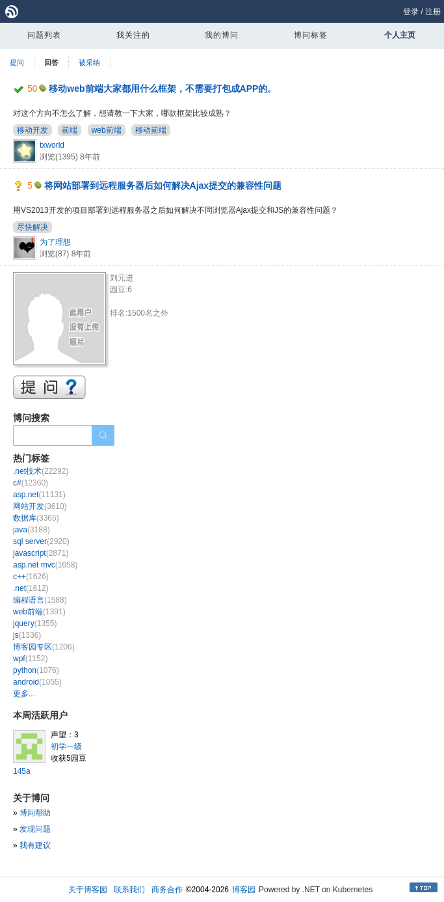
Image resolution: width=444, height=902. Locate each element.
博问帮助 (35, 812)
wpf (30, 658)
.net (31, 588)
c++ (31, 576)
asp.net (39, 494)
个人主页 (399, 35)
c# (30, 482)
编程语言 (40, 600)
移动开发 (32, 130)
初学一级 (66, 746)
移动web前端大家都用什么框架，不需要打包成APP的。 (162, 88)
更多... (24, 693)
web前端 (107, 130)
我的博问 (222, 35)
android (37, 682)
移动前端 (150, 130)
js (27, 635)
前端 (69, 130)
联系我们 (129, 889)
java (31, 529)
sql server (41, 541)
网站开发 (40, 506)
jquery (35, 623)
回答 (51, 62)
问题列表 (44, 35)
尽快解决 (32, 227)
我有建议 (35, 845)
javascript (40, 553)
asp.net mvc (45, 564)
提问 (17, 62)
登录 (411, 11)
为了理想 (55, 242)
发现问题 (35, 829)
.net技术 (40, 471)
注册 (433, 11)
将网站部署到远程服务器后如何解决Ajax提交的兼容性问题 (163, 185)
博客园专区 (44, 646)
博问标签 (311, 35)
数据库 (36, 518)
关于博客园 (87, 889)
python (36, 670)
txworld (52, 145)
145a (22, 771)
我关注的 (133, 35)
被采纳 (89, 62)
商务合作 (167, 889)
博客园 (243, 889)
